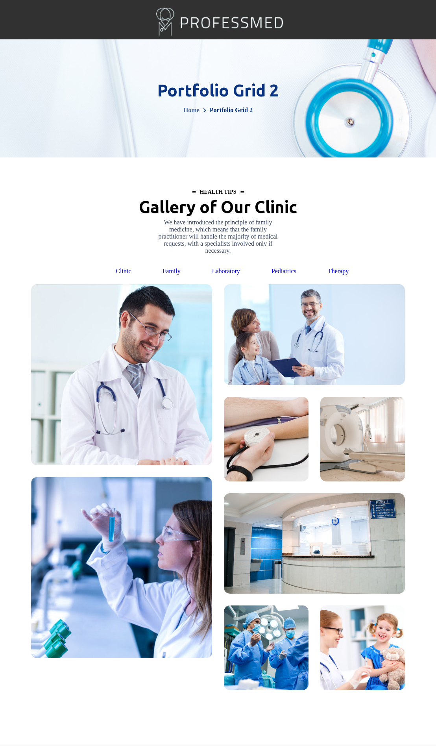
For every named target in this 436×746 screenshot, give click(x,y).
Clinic (123, 271)
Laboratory (226, 271)
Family (171, 271)
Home (191, 110)
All (80, 271)
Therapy (338, 271)
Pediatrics (284, 271)
